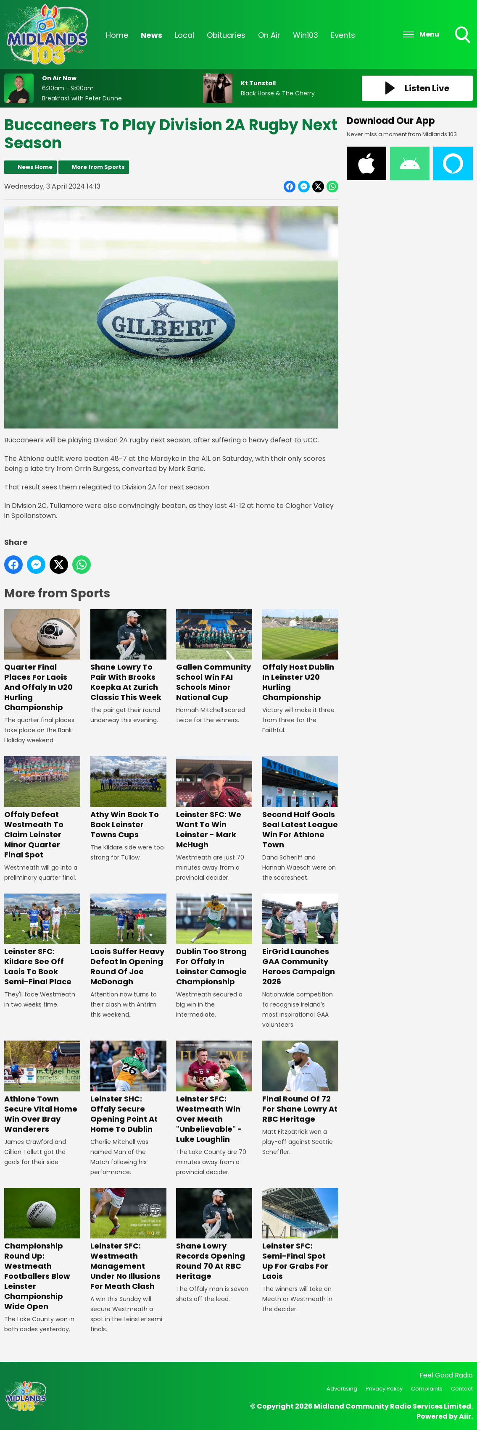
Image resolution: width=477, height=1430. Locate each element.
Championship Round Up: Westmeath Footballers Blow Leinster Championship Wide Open (42, 1250)
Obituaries (226, 35)
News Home (35, 167)
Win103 (305, 35)
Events (343, 35)
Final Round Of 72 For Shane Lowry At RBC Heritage (300, 1082)
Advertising (342, 1389)
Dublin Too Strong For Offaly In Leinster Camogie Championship (214, 940)
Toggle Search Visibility (463, 35)
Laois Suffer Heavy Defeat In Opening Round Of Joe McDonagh (128, 940)
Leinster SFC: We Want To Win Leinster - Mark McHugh (214, 803)
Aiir (465, 1416)
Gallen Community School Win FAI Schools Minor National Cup (214, 656)
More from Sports (98, 167)
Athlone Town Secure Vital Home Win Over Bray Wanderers (42, 1087)
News (151, 35)
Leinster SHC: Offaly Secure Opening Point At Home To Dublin (128, 1087)
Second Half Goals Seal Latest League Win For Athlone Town (300, 803)
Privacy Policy (384, 1389)
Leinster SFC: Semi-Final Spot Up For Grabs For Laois (300, 1235)
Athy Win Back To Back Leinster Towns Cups (128, 798)
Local (184, 35)
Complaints (427, 1389)
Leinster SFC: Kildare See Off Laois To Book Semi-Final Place (42, 940)
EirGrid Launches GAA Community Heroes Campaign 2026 (300, 940)
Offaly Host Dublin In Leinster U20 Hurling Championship (300, 655)
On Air (269, 35)
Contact (462, 1389)
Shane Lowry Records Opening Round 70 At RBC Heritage (214, 1235)
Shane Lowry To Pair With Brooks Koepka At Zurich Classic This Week (128, 656)
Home (117, 35)
